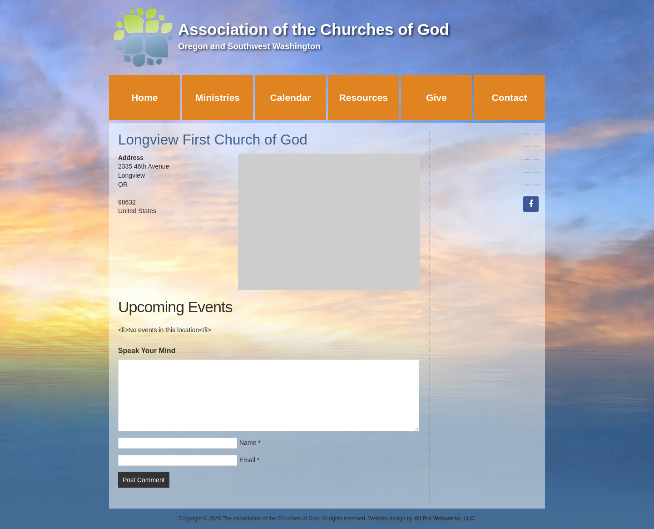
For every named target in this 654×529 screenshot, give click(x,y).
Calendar (290, 97)
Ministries (217, 97)
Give (436, 97)
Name (247, 442)
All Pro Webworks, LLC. (445, 518)
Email (247, 460)
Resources (363, 97)
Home (144, 97)
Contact (509, 97)
